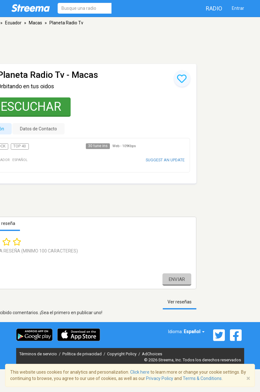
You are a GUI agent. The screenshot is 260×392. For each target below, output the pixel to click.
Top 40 (19, 146)
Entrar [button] (238, 8)
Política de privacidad (82, 354)
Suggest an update (165, 160)
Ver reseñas (180, 301)
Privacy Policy (159, 378)
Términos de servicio (38, 354)
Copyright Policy (122, 354)
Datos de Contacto (38, 128)
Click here (139, 372)
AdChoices (152, 354)
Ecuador (13, 22)
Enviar (177, 279)
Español (194, 331)
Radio (214, 8)
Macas (35, 22)
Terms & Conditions (202, 378)
